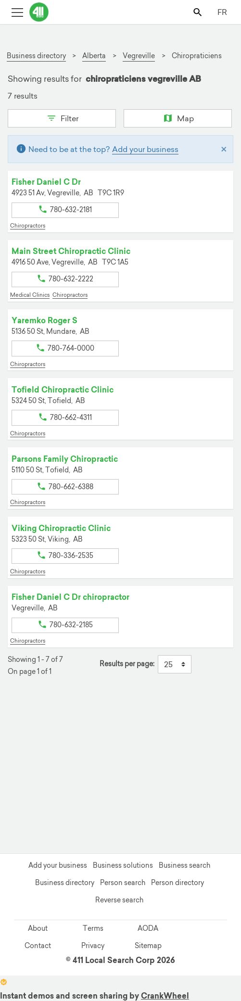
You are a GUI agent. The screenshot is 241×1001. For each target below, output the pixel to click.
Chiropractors (27, 225)
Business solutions (123, 865)
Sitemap (148, 945)
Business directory (64, 882)
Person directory (177, 882)
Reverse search (119, 900)
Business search (184, 865)
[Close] (224, 149)
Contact (38, 945)
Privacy (92, 945)
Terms (93, 928)
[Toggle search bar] (198, 11)
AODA (148, 928)
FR (222, 12)
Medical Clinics (30, 294)
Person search (122, 882)
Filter (61, 117)
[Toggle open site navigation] (17, 11)
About (38, 928)
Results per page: (127, 664)
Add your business (145, 149)
